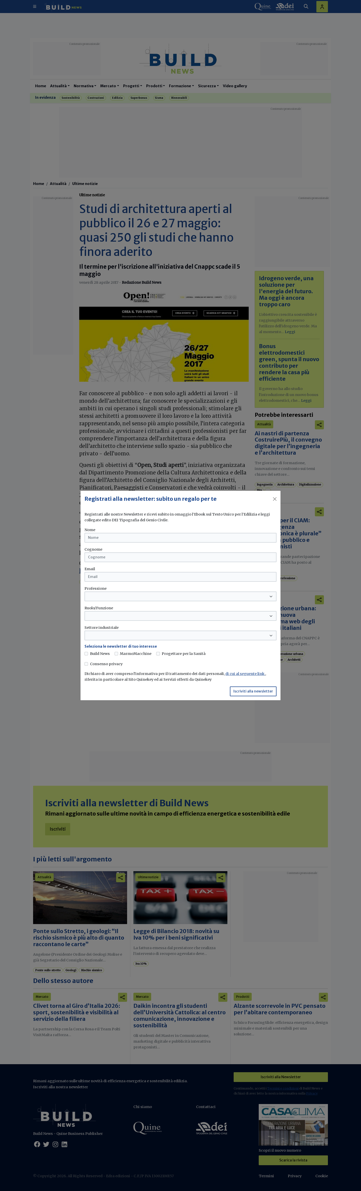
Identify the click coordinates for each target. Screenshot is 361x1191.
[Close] (275, 499)
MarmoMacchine (135, 653)
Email (89, 569)
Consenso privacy (106, 664)
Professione (95, 588)
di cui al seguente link (245, 673)
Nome (89, 530)
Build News (100, 653)
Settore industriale (101, 627)
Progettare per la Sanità (184, 653)
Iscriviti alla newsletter (253, 691)
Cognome (93, 549)
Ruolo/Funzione (98, 608)
